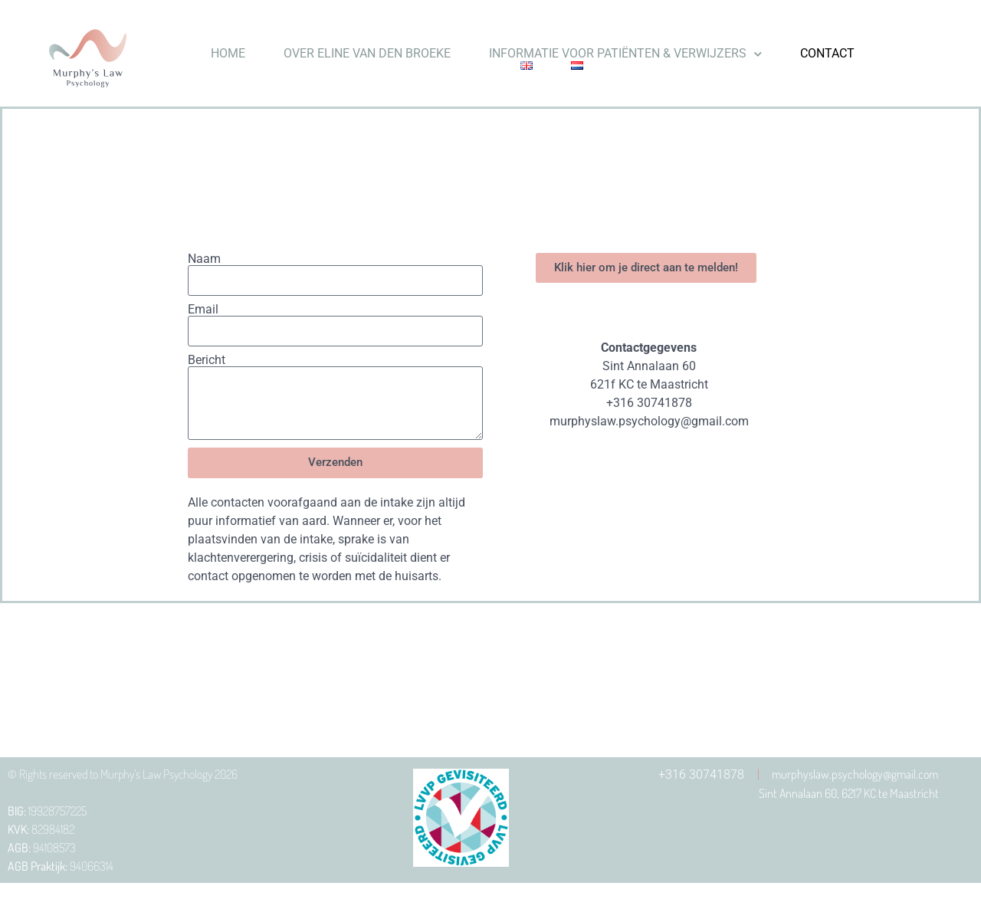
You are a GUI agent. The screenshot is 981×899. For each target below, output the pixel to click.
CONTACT (827, 53)
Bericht (206, 360)
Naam (204, 259)
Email (203, 309)
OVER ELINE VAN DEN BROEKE (367, 53)
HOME (228, 53)
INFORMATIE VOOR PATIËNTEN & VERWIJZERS (625, 53)
